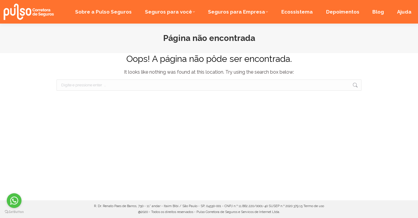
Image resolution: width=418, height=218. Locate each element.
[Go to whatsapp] (14, 200)
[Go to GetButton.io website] (14, 212)
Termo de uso (313, 206)
